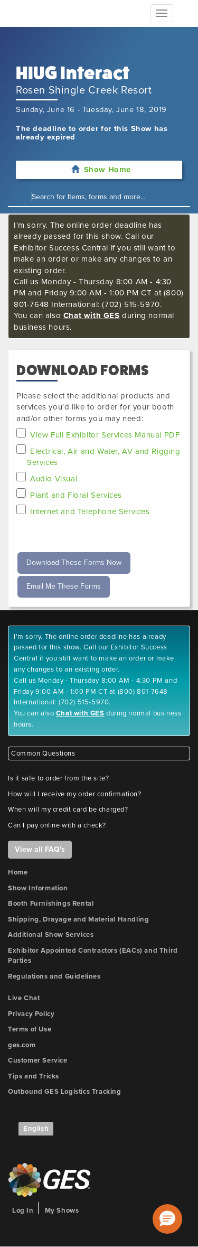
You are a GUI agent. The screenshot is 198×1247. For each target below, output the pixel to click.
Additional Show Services (50, 934)
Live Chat (24, 998)
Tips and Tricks (33, 1076)
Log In (23, 1210)
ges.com (21, 1045)
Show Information (38, 888)
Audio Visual (53, 478)
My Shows (62, 1210)
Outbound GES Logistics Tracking (64, 1091)
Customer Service (38, 1060)
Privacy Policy (31, 1014)
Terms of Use (29, 1029)
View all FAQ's (40, 849)
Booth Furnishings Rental (50, 903)
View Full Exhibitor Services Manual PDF (105, 435)
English (36, 1128)
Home (17, 872)
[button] (167, 1219)
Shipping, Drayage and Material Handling (78, 919)
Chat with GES (91, 315)
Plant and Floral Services (76, 495)
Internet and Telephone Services (90, 511)
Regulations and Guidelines (54, 976)
